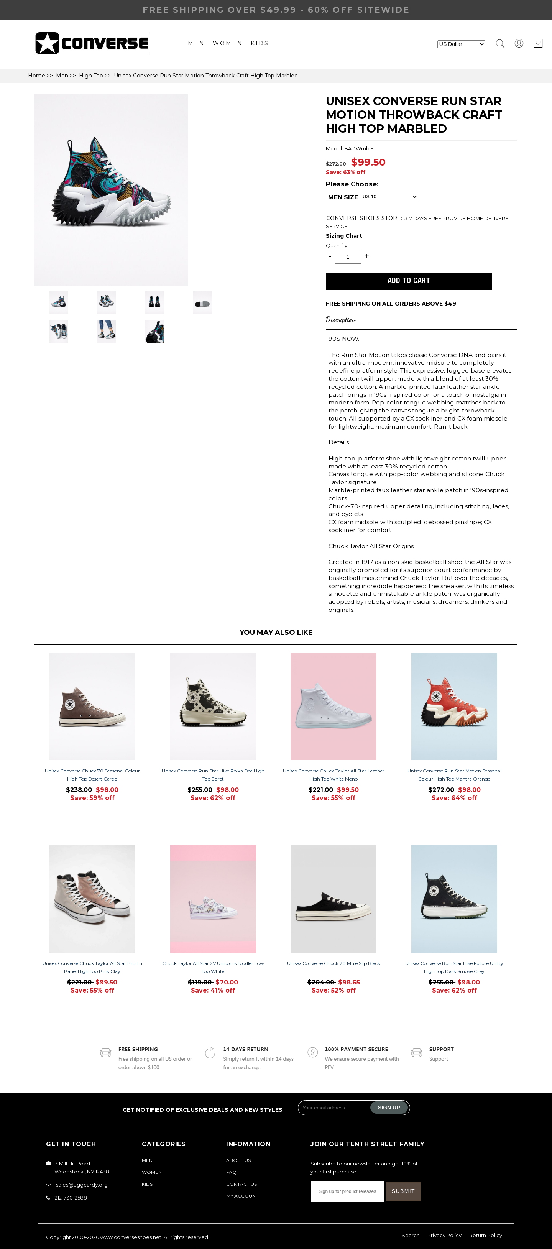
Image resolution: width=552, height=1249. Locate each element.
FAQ (231, 1172)
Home (36, 75)
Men (196, 43)
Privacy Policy (444, 1235)
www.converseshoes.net (130, 1237)
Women (228, 43)
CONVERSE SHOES (354, 218)
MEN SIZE (343, 197)
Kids (260, 43)
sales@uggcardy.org (82, 1185)
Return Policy (485, 1235)
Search (411, 1235)
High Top (91, 75)
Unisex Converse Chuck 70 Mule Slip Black (333, 963)
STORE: (364, 218)
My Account (242, 1196)
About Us (238, 1160)
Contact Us (241, 1184)
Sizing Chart (344, 235)
